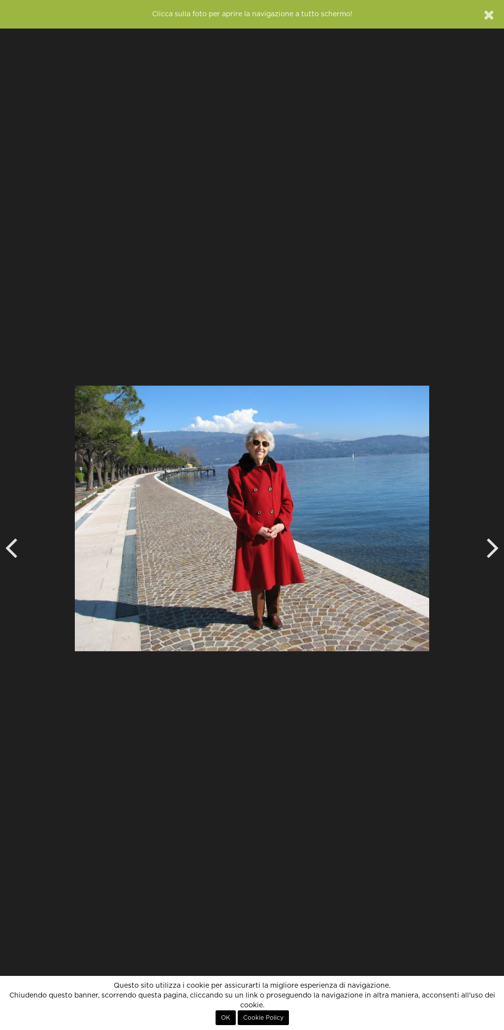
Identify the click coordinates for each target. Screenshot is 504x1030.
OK (225, 1018)
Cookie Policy (263, 1018)
